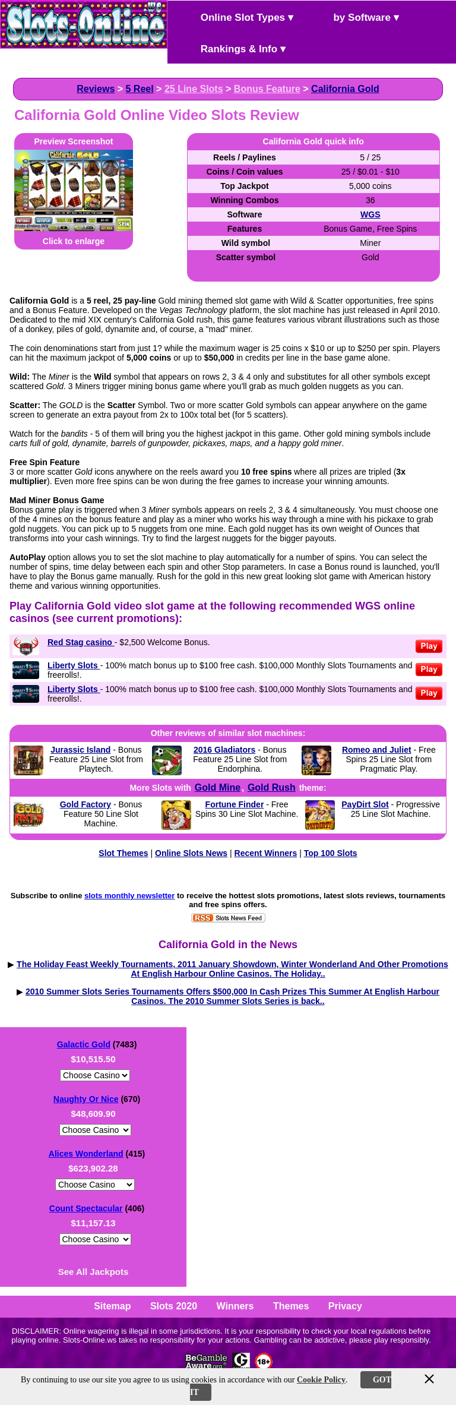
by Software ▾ (356, 16)
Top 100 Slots (330, 853)
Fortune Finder (234, 804)
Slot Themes (123, 853)
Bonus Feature (267, 89)
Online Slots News (191, 853)
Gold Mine (217, 787)
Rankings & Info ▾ (233, 47)
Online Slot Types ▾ (236, 16)
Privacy (345, 1306)
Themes (291, 1306)
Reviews (96, 89)
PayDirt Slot (364, 804)
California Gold (345, 89)
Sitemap (112, 1306)
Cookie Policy (321, 1379)
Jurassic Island (80, 749)
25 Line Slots (193, 89)
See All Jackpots (93, 1272)
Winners (235, 1306)
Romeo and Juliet (376, 749)
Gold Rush (272, 787)
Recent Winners (266, 853)
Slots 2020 (173, 1306)
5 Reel (140, 89)
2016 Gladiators (224, 749)
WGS (370, 214)
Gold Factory (85, 804)
